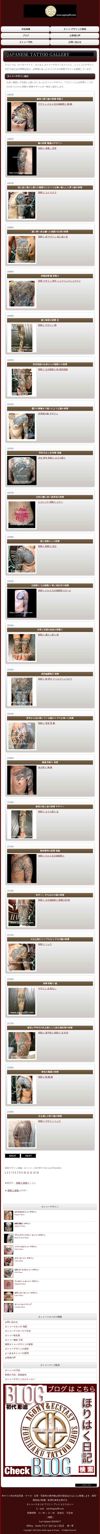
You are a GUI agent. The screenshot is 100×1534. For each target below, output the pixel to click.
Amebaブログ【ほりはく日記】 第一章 (55, 1525)
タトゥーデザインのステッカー (20, 1378)
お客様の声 (74, 35)
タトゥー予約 (25, 42)
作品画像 (25, 29)
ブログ (25, 35)
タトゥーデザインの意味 (17, 1348)
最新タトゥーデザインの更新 (19, 1344)
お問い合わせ (74, 42)
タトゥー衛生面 (12, 1335)
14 (37, 1172)
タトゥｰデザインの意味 (74, 29)
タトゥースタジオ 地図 (16, 1326)
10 (25, 1172)
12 (31, 1172)
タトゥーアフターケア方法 (18, 1330)
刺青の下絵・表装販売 (15, 1374)
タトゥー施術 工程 (14, 1339)
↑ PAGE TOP (86, 1484)
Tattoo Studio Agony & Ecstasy (48, 1530)
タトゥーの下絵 (12, 1370)
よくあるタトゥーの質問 (17, 1352)
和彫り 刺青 (21, 1182)
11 (28, 1172)
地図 (50, 1516)
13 (34, 1172)
